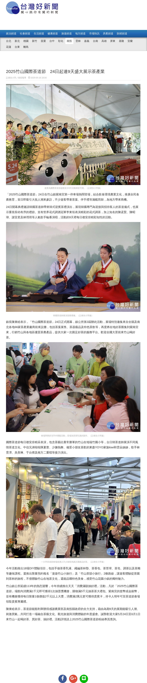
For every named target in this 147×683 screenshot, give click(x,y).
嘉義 (86, 41)
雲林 (78, 41)
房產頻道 (108, 33)
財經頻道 (122, 33)
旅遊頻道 (66, 33)
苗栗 (43, 41)
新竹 (34, 41)
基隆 (121, 41)
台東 (17, 46)
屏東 (112, 41)
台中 (52, 41)
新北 (17, 41)
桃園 (26, 41)
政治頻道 (11, 33)
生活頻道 (39, 33)
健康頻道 (53, 33)
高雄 (104, 41)
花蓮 (8, 46)
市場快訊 (94, 33)
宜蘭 (130, 41)
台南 (95, 41)
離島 (26, 46)
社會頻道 (25, 33)
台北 (8, 41)
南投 (69, 41)
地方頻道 (80, 33)
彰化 (60, 41)
